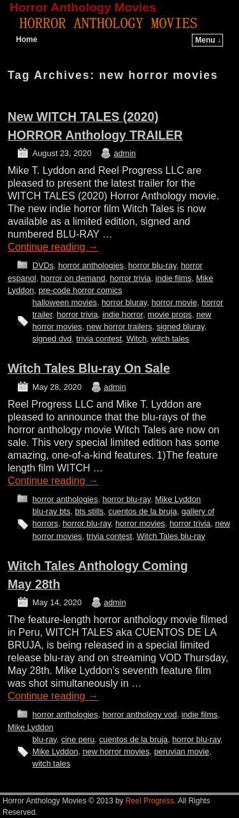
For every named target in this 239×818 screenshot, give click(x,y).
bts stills (89, 511)
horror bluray (124, 302)
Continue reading (53, 246)
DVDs (43, 265)
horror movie (175, 302)
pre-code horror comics (80, 290)
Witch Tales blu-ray (170, 536)
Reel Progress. (151, 800)
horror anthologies (91, 265)
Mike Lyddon (178, 499)
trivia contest (99, 338)
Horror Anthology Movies (83, 7)
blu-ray (45, 739)
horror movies (140, 523)
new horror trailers (119, 326)
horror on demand (73, 278)
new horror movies (116, 751)
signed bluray (181, 326)
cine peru (77, 739)
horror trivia (130, 278)
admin (124, 153)
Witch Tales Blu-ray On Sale (89, 368)
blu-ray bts (52, 511)
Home (26, 39)
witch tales (170, 338)
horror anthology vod (140, 714)
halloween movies (65, 302)
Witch (136, 338)
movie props (170, 314)
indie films (174, 278)
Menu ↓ (208, 40)
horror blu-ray (152, 265)
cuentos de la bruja (142, 511)
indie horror (123, 314)
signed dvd (52, 338)
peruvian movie (181, 751)
